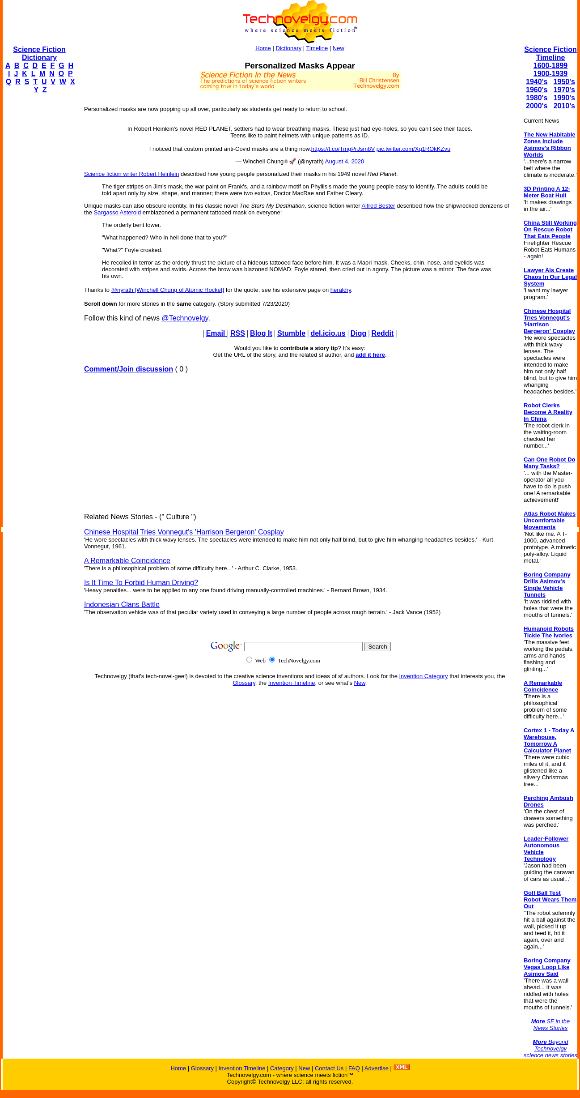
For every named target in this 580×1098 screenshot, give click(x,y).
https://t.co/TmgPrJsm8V (343, 148)
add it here (370, 354)
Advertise (376, 1068)
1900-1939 (550, 73)
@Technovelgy (184, 318)
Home (263, 48)
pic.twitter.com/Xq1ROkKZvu (413, 148)
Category (282, 1068)
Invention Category (423, 676)
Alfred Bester (378, 205)
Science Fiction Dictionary (39, 53)
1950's (564, 81)
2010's (564, 106)
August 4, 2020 (344, 161)
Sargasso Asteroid (117, 212)
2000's (536, 106)
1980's (536, 98)
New (338, 48)
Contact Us (329, 1068)
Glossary (244, 682)
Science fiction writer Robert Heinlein (131, 174)
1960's (536, 90)
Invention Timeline (291, 682)
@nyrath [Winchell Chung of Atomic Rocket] (167, 289)
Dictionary (288, 48)
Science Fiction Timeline (550, 53)
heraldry (340, 289)
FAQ (354, 1068)
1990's (564, 98)
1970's (564, 90)
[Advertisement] (38, 235)
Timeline (317, 48)
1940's (536, 81)
